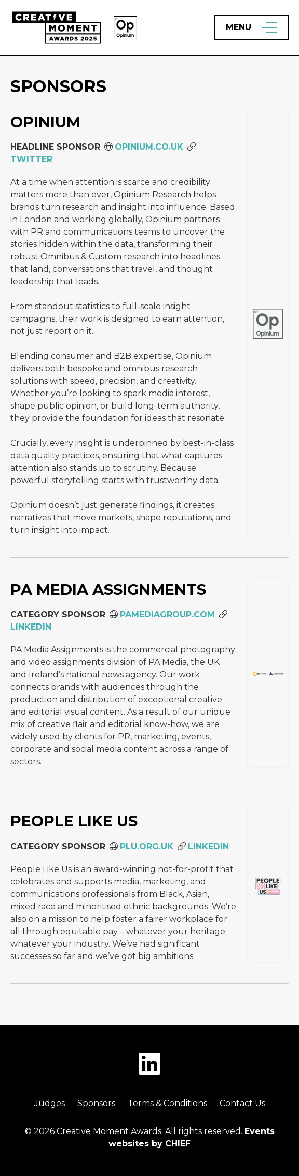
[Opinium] (268, 324)
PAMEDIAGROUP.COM (167, 614)
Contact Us (242, 1103)
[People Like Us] (268, 886)
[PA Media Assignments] (268, 673)
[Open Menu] (251, 27)
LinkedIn (30, 627)
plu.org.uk (146, 846)
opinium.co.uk (149, 147)
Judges (49, 1103)
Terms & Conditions (167, 1103)
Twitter (31, 159)
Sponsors (96, 1103)
